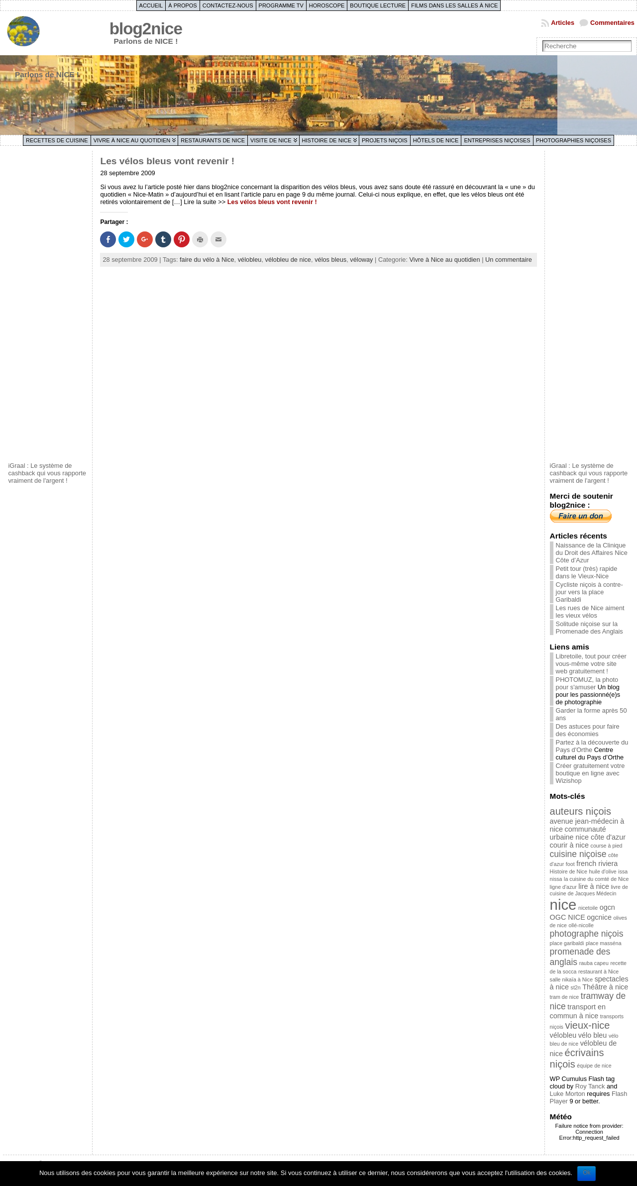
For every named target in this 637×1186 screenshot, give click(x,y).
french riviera (597, 863)
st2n (576, 987)
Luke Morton (567, 1093)
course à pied (607, 846)
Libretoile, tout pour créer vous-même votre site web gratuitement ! (591, 663)
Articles (562, 22)
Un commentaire (508, 259)
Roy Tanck (590, 1086)
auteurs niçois (580, 811)
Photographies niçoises (573, 140)
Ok (586, 1172)
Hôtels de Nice (436, 140)
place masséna (604, 943)
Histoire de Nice (326, 140)
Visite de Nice (271, 140)
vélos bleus (330, 259)
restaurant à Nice (598, 971)
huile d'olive (602, 871)
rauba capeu (594, 963)
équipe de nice (594, 1066)
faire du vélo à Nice (207, 259)
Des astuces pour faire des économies (588, 730)
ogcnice (599, 917)
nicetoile (588, 908)
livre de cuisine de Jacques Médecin (589, 890)
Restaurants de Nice (213, 140)
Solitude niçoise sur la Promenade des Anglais (589, 627)
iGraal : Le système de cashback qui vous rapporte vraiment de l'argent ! (47, 473)
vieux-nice (587, 1025)
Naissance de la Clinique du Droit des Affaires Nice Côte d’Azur (592, 552)
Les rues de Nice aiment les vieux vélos (590, 611)
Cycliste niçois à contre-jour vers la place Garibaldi (589, 592)
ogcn (607, 907)
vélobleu (250, 259)
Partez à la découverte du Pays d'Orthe (592, 746)
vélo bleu (592, 1035)
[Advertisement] (48, 305)
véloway (361, 259)
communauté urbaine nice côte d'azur (588, 833)
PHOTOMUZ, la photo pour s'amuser (587, 683)
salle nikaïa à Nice (571, 979)
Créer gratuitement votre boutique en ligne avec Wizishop (590, 773)
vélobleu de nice (288, 259)
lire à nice (593, 886)
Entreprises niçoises (497, 140)
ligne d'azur (563, 887)
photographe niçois (587, 934)
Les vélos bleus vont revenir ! (167, 161)
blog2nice (145, 28)
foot (570, 864)
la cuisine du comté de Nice (596, 879)
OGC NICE (567, 917)
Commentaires (612, 22)
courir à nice (569, 845)
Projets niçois (385, 140)
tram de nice (564, 997)
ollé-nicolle (581, 925)
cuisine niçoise (578, 854)
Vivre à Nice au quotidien (132, 140)
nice (563, 904)
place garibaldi (567, 943)
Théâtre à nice (605, 987)
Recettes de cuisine (57, 140)
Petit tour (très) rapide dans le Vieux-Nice (587, 572)
